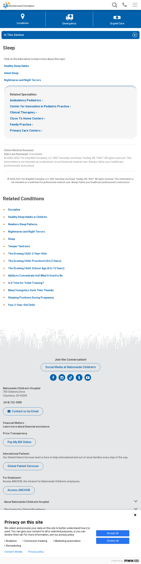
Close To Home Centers (27, 118)
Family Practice (20, 124)
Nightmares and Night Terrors (22, 80)
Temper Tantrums (19, 246)
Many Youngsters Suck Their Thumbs (31, 290)
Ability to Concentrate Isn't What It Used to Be (35, 275)
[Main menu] (134, 5)
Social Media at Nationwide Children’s (70, 367)
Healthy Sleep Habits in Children (27, 216)
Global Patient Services (23, 466)
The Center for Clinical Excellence (24, 509)
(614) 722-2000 (12, 402)
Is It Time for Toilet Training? (26, 282)
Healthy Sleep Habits (16, 65)
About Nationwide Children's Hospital (26, 501)
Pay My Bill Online (19, 442)
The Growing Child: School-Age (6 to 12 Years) (36, 268)
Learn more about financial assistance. (26, 426)
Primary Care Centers (25, 130)
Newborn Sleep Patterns (22, 224)
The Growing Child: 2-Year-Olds (27, 253)
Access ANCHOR (19, 490)
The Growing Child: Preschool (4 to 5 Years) (34, 260)
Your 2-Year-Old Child (21, 304)
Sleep (11, 238)
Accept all (112, 533)
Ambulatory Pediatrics (25, 100)
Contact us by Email (23, 412)
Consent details (13, 551)
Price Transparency (15, 433)
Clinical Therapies (22, 112)
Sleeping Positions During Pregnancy (31, 297)
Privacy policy (36, 551)
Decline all (113, 540)
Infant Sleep (11, 73)
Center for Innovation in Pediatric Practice (39, 106)
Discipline (14, 209)
